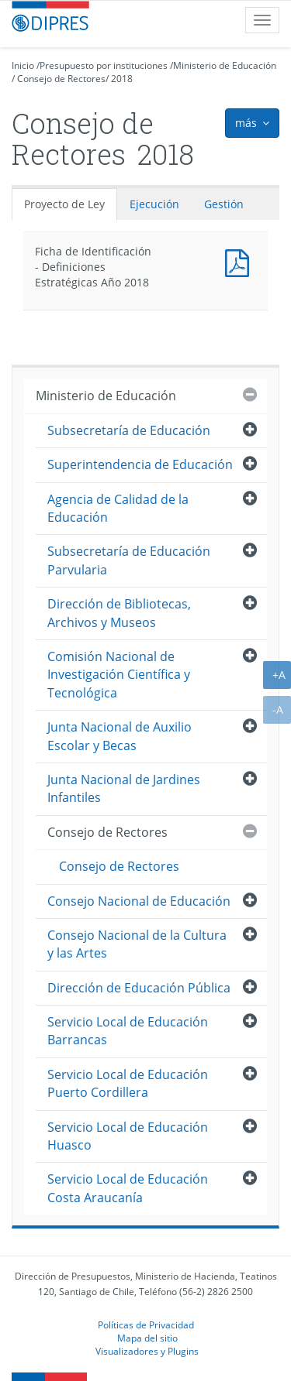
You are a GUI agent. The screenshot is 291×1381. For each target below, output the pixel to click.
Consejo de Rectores (61, 78)
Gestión (224, 204)
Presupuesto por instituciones (104, 65)
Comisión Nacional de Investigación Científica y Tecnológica (118, 674)
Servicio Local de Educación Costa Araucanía (127, 1187)
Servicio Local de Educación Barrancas (127, 1030)
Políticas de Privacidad (146, 1324)
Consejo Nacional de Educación (138, 901)
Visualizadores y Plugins (147, 1351)
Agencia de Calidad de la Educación (118, 508)
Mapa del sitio (147, 1337)
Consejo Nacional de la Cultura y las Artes (137, 944)
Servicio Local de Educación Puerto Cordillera (127, 1083)
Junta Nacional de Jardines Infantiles (123, 788)
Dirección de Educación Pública (138, 987)
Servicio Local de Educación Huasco (127, 1136)
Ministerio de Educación (224, 65)
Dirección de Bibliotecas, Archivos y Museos (119, 612)
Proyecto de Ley (64, 204)
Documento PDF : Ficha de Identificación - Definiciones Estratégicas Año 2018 (240, 261)
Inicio (23, 65)
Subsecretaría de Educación (128, 430)
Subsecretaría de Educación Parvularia (128, 560)
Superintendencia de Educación (140, 464)
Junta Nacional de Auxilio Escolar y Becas (119, 735)
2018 (122, 78)
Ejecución (154, 204)
